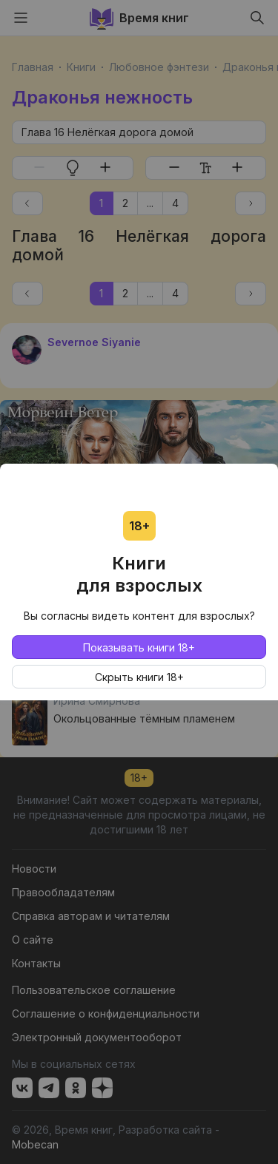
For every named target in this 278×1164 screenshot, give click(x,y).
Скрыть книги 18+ (139, 677)
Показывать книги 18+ (139, 647)
